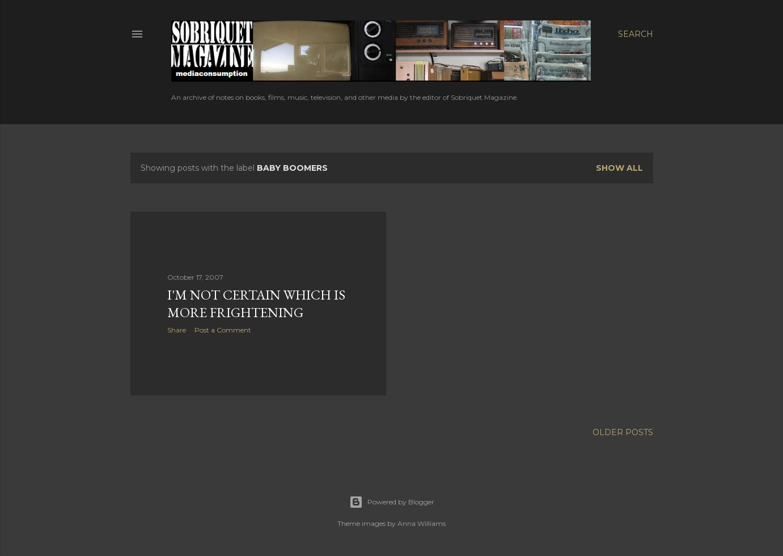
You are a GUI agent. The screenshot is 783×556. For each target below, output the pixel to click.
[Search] (635, 34)
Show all (619, 168)
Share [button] (176, 330)
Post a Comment (222, 330)
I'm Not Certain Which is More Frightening (256, 303)
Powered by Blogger (391, 502)
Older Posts (622, 432)
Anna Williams (421, 523)
